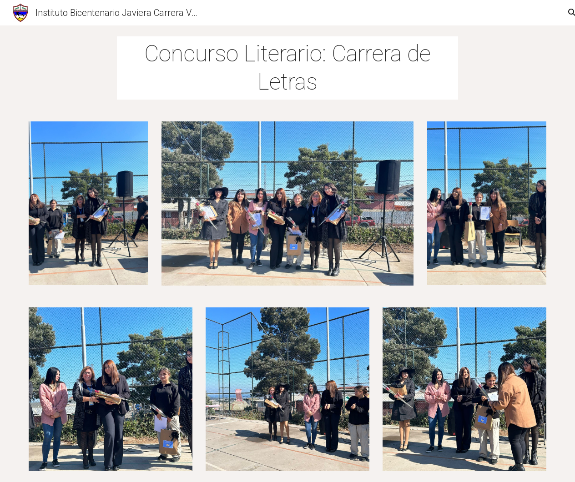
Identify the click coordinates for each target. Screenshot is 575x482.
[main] (287, 68)
